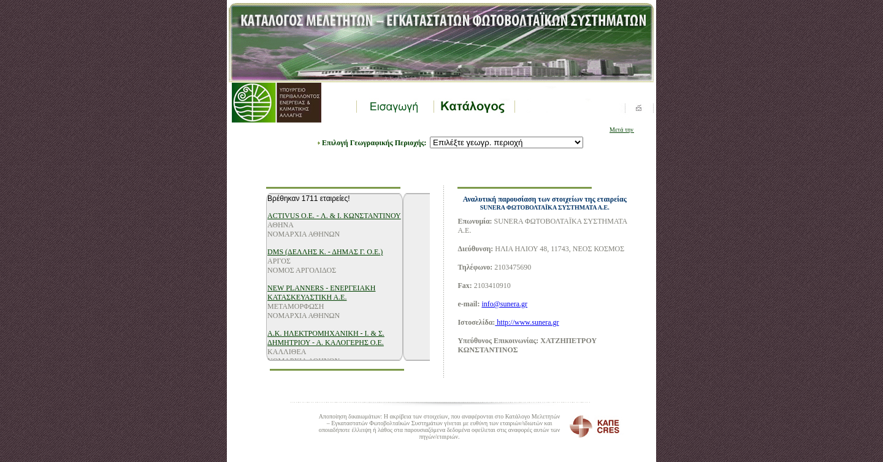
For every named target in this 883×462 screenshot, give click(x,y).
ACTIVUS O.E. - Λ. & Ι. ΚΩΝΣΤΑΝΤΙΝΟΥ (334, 215)
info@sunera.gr (504, 304)
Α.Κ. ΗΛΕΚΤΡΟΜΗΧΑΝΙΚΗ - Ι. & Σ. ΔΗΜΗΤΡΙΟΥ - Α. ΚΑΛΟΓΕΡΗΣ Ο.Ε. (325, 338)
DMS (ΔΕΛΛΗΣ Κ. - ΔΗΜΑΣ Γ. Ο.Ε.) (325, 252)
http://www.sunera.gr (527, 322)
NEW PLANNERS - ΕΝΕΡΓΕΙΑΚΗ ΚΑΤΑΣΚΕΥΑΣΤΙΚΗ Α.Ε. (321, 292)
